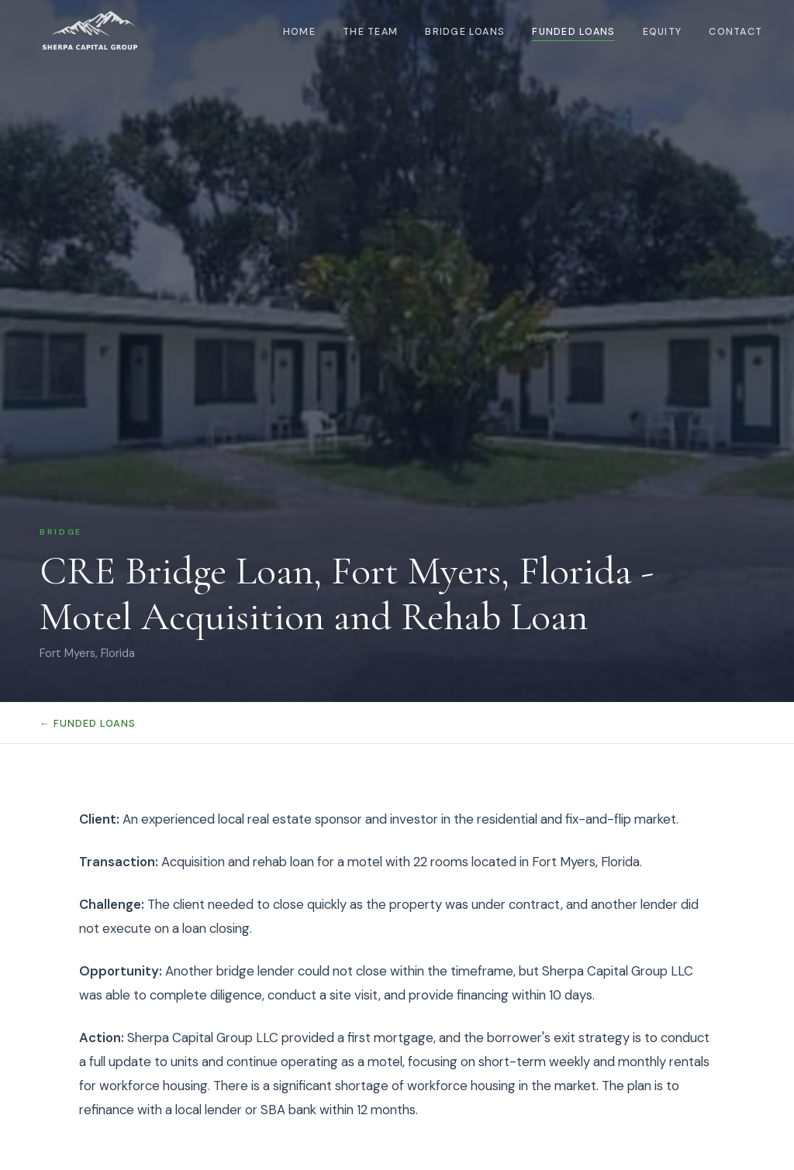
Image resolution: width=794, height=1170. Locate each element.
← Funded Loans (88, 723)
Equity (662, 32)
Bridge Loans (465, 32)
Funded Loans (573, 32)
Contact (735, 32)
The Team (370, 32)
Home (299, 32)
